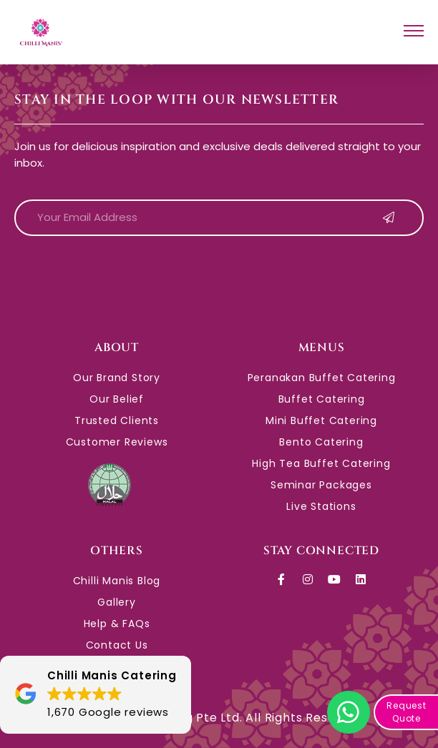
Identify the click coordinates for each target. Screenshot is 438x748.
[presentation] (123, 275)
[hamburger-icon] (414, 32)
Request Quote (406, 711)
